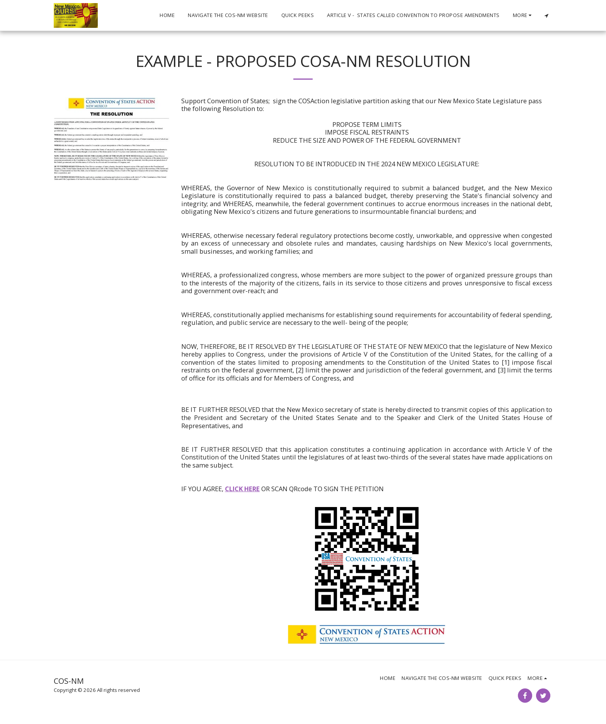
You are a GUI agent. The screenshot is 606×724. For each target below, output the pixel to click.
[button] (546, 15)
